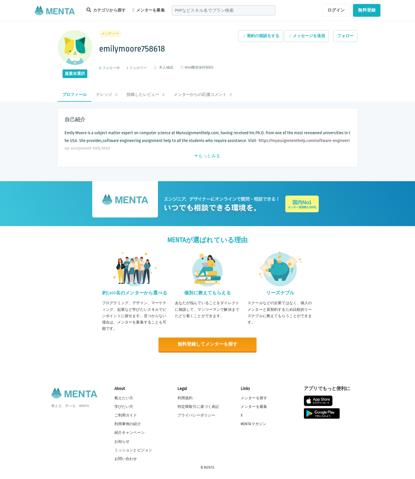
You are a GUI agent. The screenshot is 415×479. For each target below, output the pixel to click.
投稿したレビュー (145, 94)
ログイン (336, 10)
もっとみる (207, 156)
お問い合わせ (125, 459)
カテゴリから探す (106, 9)
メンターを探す (254, 398)
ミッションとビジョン (133, 450)
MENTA (209, 467)
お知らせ (122, 441)
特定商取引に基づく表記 (198, 406)
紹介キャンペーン (129, 433)
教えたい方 (123, 398)
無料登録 (367, 10)
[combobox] (224, 10)
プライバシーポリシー (197, 415)
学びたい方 (123, 406)
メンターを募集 (149, 10)
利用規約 (185, 398)
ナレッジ (106, 94)
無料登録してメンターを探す (207, 344)
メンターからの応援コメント (202, 94)
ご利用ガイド (125, 415)
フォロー (345, 36)
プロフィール (74, 94)
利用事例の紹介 (127, 424)
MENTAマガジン (253, 424)
